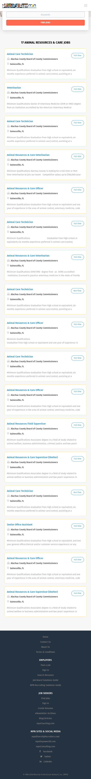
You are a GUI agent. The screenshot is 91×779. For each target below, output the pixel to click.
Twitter (47, 756)
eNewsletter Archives (45, 713)
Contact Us (45, 642)
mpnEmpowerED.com (45, 741)
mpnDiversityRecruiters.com (45, 736)
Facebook (47, 751)
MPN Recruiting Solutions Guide (45, 685)
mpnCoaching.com (45, 723)
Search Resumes (45, 675)
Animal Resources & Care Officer (25, 188)
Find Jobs (45, 22)
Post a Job (45, 665)
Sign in (45, 670)
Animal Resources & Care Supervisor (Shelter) (32, 457)
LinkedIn (48, 761)
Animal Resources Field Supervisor (26, 423)
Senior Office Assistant (19, 524)
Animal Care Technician (20, 54)
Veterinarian (14, 87)
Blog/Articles (45, 718)
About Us (45, 647)
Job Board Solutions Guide (45, 680)
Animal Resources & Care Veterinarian (28, 154)
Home (45, 637)
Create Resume (45, 708)
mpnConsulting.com (45, 746)
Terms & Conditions (45, 652)
